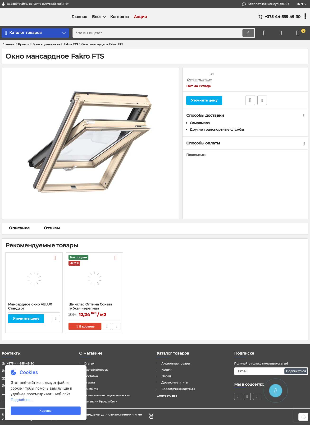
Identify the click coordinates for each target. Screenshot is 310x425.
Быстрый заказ (107, 326)
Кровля (166, 369)
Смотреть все (167, 395)
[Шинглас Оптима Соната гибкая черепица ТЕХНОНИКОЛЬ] (94, 278)
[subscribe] (271, 371)
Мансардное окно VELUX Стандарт (30, 306)
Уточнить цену (204, 100)
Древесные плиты (174, 382)
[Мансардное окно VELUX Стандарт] (34, 278)
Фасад (166, 376)
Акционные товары (175, 363)
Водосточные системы (178, 389)
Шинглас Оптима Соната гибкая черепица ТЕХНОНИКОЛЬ (90, 308)
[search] (164, 33)
